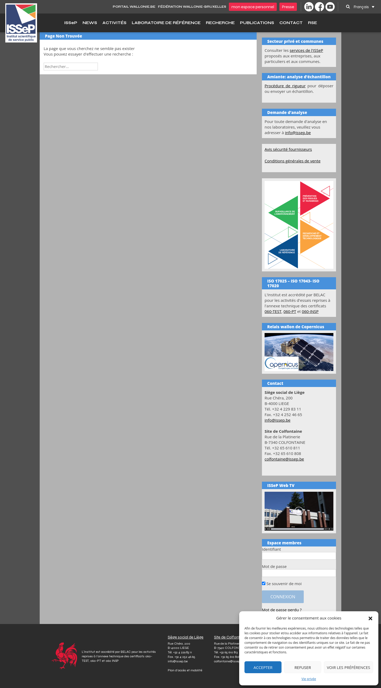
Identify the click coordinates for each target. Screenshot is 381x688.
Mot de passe (274, 566)
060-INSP (310, 311)
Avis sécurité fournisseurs (288, 149)
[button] (370, 618)
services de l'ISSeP (306, 50)
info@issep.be (298, 132)
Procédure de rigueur (285, 85)
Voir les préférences (348, 667)
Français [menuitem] (361, 6)
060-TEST (273, 311)
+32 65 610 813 (229, 652)
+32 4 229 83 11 (182, 652)
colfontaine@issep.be (284, 459)
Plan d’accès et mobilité (185, 670)
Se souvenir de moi (282, 583)
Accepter (263, 667)
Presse (288, 6)
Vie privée (309, 679)
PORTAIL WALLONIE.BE (134, 6)
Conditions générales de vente (292, 160)
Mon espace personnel (253, 6)
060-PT (289, 311)
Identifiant (271, 549)
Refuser (302, 667)
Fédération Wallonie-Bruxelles (192, 6)
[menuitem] (364, 6)
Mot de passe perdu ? (282, 609)
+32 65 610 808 (230, 657)
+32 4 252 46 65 (185, 657)
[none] (364, 6)
